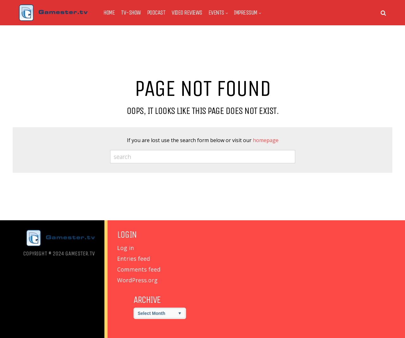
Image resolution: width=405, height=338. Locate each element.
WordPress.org (137, 280)
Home (109, 12)
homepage (265, 140)
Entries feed (133, 258)
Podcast (156, 12)
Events (216, 12)
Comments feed (138, 269)
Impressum (245, 12)
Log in (125, 248)
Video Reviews (186, 12)
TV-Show (131, 12)
